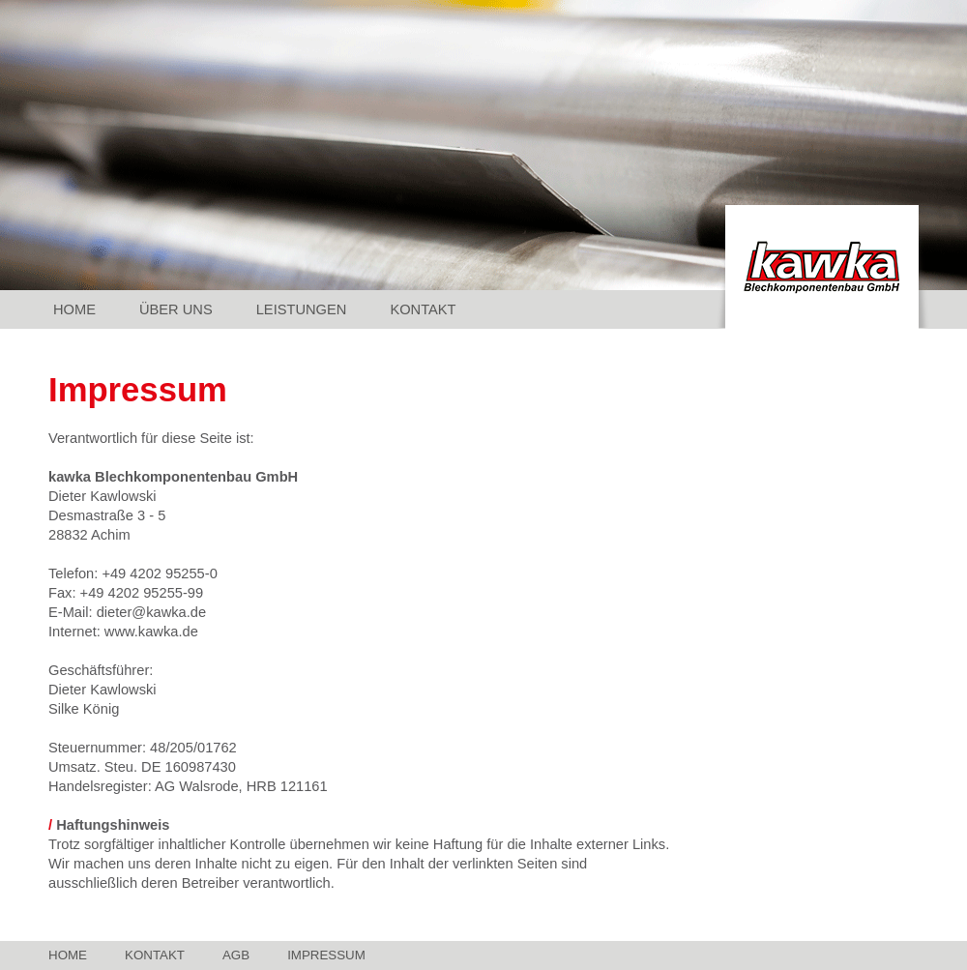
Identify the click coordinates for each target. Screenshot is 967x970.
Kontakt (422, 309)
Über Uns (176, 309)
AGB (235, 955)
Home (74, 309)
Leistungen (301, 309)
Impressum (326, 955)
